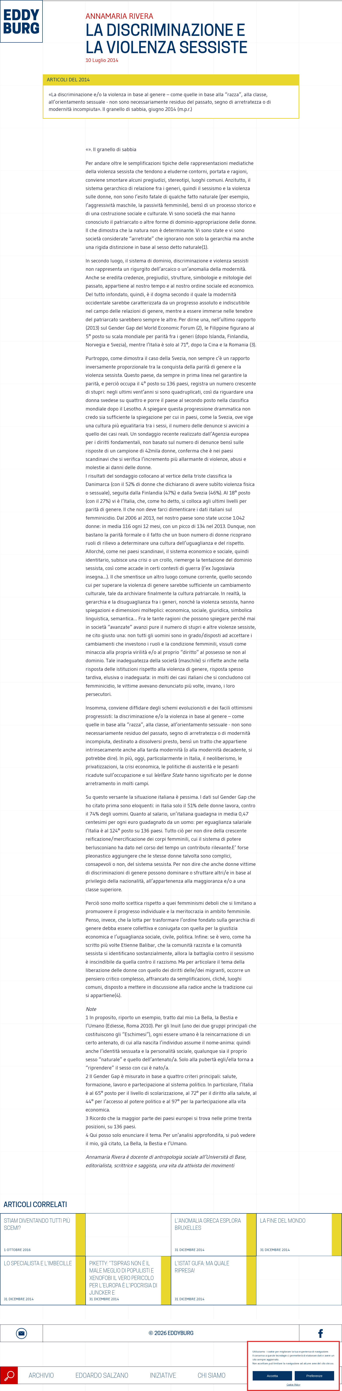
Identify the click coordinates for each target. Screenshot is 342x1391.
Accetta (272, 1376)
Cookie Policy (293, 1384)
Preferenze (314, 1376)
